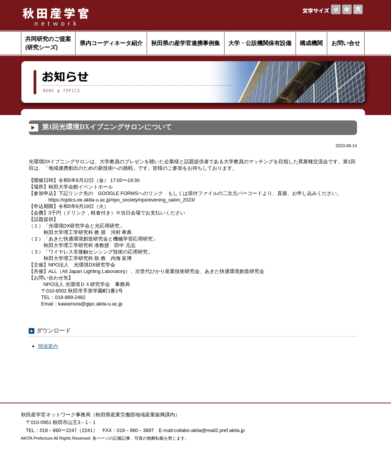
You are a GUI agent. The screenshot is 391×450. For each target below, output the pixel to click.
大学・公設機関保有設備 (259, 43)
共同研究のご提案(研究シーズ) (48, 43)
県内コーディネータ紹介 (111, 43)
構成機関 (311, 43)
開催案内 (48, 346)
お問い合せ (345, 43)
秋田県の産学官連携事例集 (185, 43)
